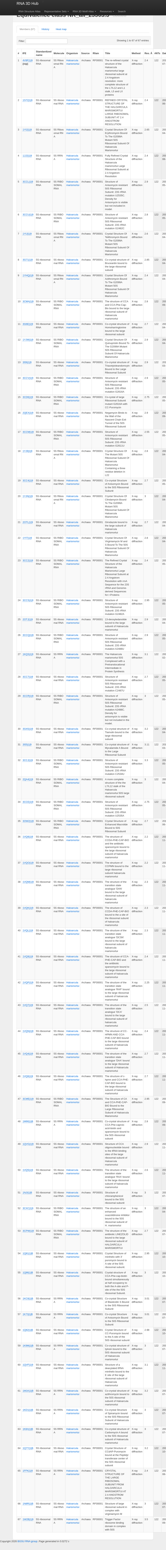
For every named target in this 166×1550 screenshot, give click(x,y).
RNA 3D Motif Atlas (83, 11)
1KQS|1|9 (28, 654)
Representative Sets (55, 11)
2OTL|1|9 (28, 522)
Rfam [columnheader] (96, 53)
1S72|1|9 (27, 100)
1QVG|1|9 (28, 1144)
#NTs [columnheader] (157, 53)
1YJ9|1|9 (27, 451)
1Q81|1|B (28, 1253)
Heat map (61, 29)
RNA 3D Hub (28, 3)
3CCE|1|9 (28, 801)
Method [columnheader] (136, 53)
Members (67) (27, 29)
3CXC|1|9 (28, 1208)
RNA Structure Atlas (29, 11)
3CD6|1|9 (28, 397)
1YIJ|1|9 (27, 233)
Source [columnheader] (85, 53)
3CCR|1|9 (28, 695)
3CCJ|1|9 (28, 760)
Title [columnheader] (107, 53)
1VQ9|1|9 (28, 956)
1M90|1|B (28, 1121)
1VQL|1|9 (28, 930)
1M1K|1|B (28, 1390)
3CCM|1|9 (28, 431)
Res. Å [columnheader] (148, 53)
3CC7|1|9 (28, 676)
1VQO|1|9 (28, 862)
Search (122, 11)
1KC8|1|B (28, 1298)
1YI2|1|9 (27, 129)
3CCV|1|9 (28, 377)
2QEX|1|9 (28, 412)
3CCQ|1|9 (28, 635)
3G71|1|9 (28, 259)
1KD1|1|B (28, 1409)
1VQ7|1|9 (28, 1005)
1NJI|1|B (27, 1192)
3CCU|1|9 (28, 214)
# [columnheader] (18, 53)
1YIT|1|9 (27, 537)
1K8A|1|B (28, 1429)
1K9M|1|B (28, 1345)
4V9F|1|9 (27, 60)
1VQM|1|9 (28, 881)
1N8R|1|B (28, 1503)
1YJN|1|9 (28, 496)
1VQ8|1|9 (28, 836)
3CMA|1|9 (28, 301)
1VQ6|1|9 (28, 1076)
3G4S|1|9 (28, 728)
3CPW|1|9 (28, 1230)
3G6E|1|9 (28, 324)
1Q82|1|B (28, 1329)
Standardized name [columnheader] (44, 53)
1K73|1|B (28, 1314)
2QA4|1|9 (28, 779)
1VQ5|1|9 (28, 1170)
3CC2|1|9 (28, 560)
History (45, 29)
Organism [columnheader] (72, 53)
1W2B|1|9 (28, 1519)
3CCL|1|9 (28, 181)
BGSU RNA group (27, 1541)
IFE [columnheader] (24, 53)
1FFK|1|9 (28, 1470)
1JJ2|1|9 (27, 155)
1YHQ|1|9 (28, 275)
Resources (106, 11)
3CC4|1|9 (28, 480)
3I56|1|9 (27, 362)
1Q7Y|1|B (28, 1448)
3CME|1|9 (28, 1098)
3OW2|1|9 (28, 821)
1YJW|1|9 (28, 339)
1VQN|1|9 (28, 1031)
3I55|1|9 (27, 744)
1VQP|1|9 (28, 982)
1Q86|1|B (28, 1272)
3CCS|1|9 (28, 600)
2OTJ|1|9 (28, 619)
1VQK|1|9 (28, 907)
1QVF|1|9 (28, 1364)
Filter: (31, 41)
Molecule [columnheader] (59, 53)
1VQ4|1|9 (28, 1053)
